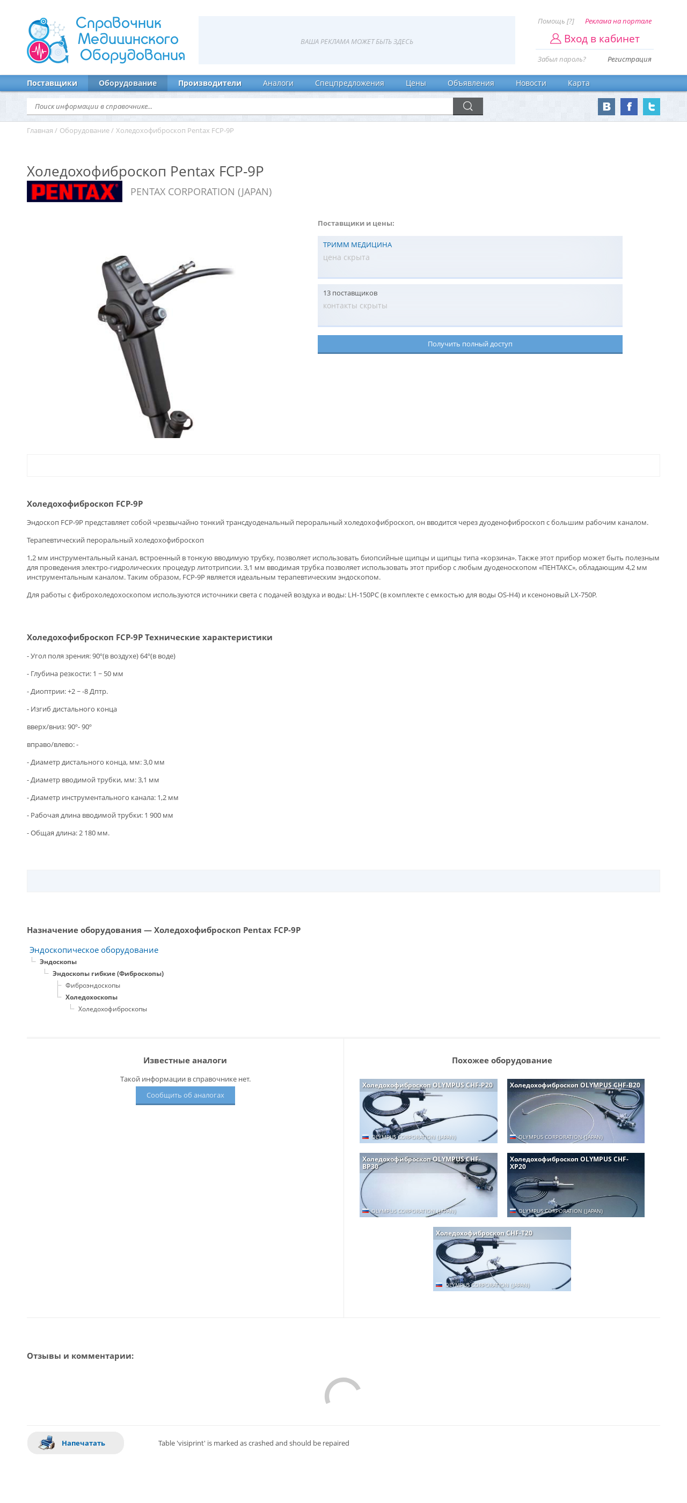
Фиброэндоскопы (92, 985)
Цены (416, 83)
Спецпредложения (349, 83)
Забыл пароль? (562, 59)
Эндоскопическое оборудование (94, 950)
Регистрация (630, 59)
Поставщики (52, 83)
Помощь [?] (556, 21)
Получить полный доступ (470, 344)
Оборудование (128, 83)
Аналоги (278, 83)
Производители (210, 83)
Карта (579, 83)
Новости (531, 83)
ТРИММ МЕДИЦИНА (357, 244)
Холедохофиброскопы (112, 1009)
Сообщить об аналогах (185, 1095)
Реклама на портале (618, 21)
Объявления (471, 83)
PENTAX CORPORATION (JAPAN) (201, 191)
